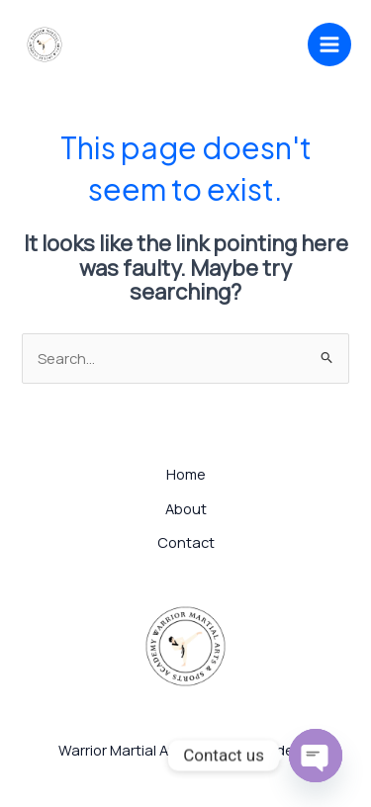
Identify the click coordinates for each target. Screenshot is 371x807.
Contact (186, 542)
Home (186, 474)
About (186, 508)
